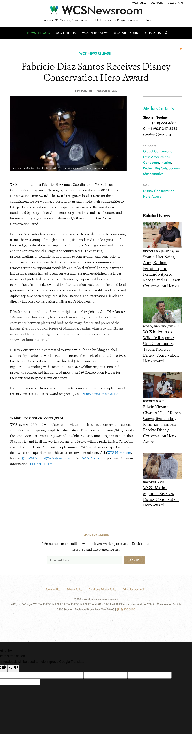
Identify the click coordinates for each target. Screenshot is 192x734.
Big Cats (161, 168)
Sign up (134, 560)
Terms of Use (53, 589)
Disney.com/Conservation (100, 394)
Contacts (152, 33)
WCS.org (139, 3)
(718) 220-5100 (126, 609)
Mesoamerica (153, 174)
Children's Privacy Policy (102, 589)
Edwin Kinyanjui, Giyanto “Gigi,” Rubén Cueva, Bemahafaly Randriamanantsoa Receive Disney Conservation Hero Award (162, 424)
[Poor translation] (13, 668)
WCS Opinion (66, 33)
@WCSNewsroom (57, 458)
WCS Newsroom (119, 452)
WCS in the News (95, 33)
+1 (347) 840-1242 (42, 464)
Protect (148, 168)
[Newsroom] (96, 11)
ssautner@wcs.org (157, 134)
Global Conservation (158, 151)
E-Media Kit (176, 3)
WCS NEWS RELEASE (95, 53)
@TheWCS (29, 458)
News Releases (39, 33)
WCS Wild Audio (126, 33)
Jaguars (175, 168)
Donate (157, 3)
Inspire (166, 162)
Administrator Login (134, 589)
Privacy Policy (74, 589)
